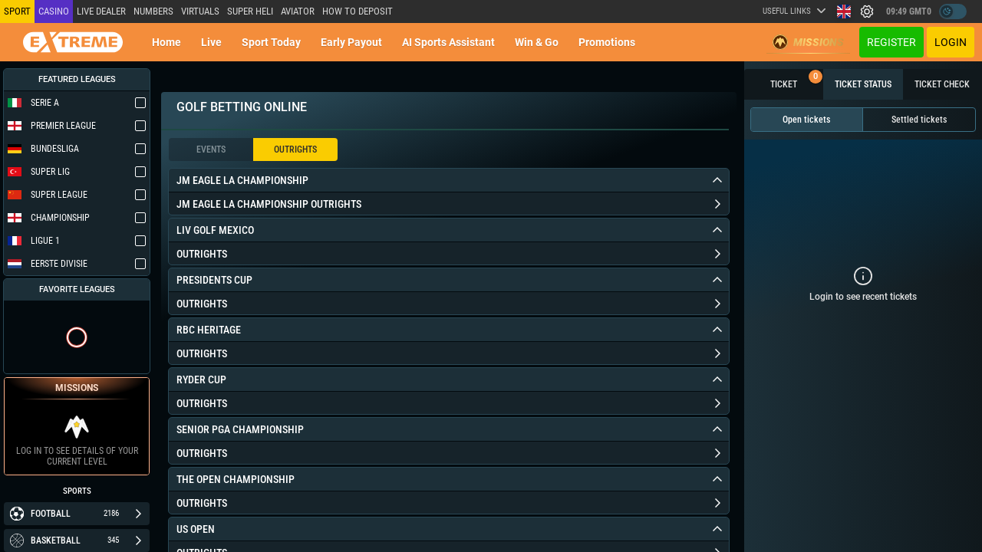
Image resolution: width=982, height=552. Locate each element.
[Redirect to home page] (73, 42)
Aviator (298, 11)
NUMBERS (153, 11)
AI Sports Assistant (448, 42)
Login (950, 42)
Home (166, 42)
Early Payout (351, 42)
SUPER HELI (250, 11)
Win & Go (537, 42)
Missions (808, 42)
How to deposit (357, 11)
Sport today (271, 42)
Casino (53, 11)
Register (891, 42)
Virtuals (200, 11)
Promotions (606, 42)
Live (211, 42)
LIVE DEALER (101, 11)
